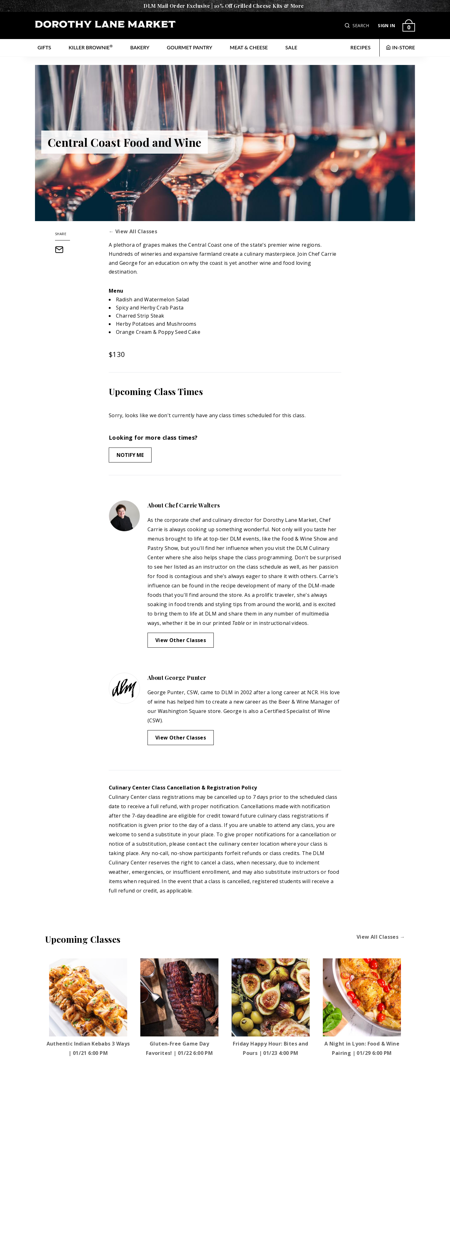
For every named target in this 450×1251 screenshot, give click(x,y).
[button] (347, 25)
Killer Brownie (91, 47)
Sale (291, 47)
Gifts (44, 47)
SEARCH (360, 25)
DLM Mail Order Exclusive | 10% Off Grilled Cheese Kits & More (223, 5)
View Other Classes (180, 640)
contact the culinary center (222, 843)
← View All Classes (133, 231)
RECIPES (360, 47)
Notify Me (130, 455)
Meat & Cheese (249, 47)
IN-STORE (400, 47)
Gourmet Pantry (189, 47)
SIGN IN (386, 25)
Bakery (139, 47)
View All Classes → (381, 936)
